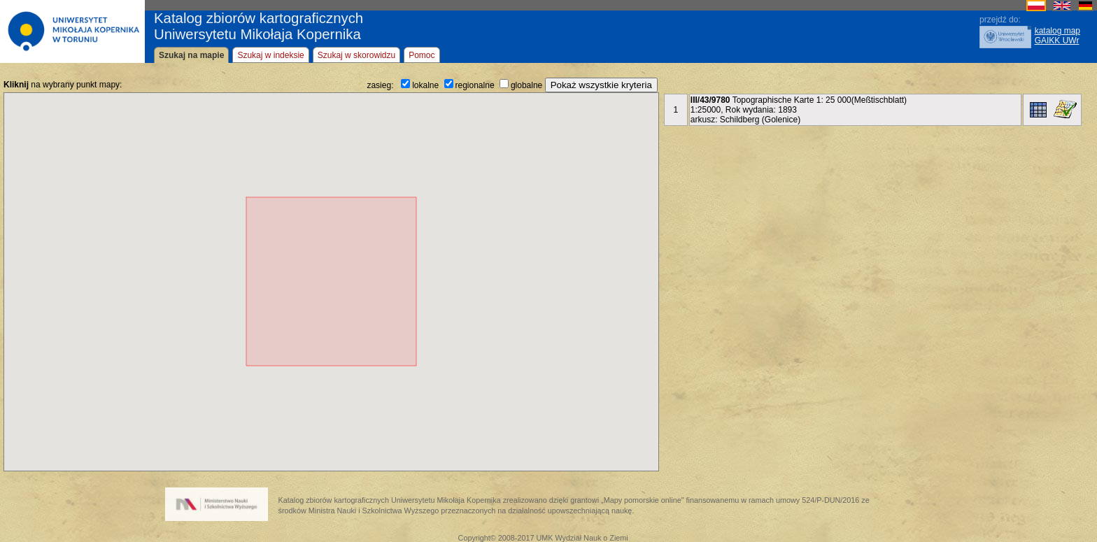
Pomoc (421, 55)
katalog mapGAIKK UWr (1057, 35)
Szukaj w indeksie (270, 55)
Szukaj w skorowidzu (356, 55)
